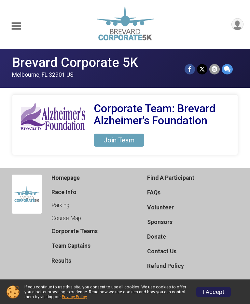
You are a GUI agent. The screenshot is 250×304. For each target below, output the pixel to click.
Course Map (66, 218)
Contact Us (161, 251)
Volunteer (160, 207)
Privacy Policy (74, 296)
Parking (60, 205)
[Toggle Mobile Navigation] (16, 26)
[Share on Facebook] (190, 69)
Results (61, 261)
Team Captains (70, 246)
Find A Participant (170, 178)
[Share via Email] (214, 69)
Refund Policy (165, 266)
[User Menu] (237, 24)
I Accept (213, 292)
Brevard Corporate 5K (75, 62)
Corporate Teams (74, 231)
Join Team (119, 140)
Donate (156, 236)
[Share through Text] (227, 69)
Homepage (65, 178)
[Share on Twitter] (202, 69)
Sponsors (160, 222)
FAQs (153, 192)
